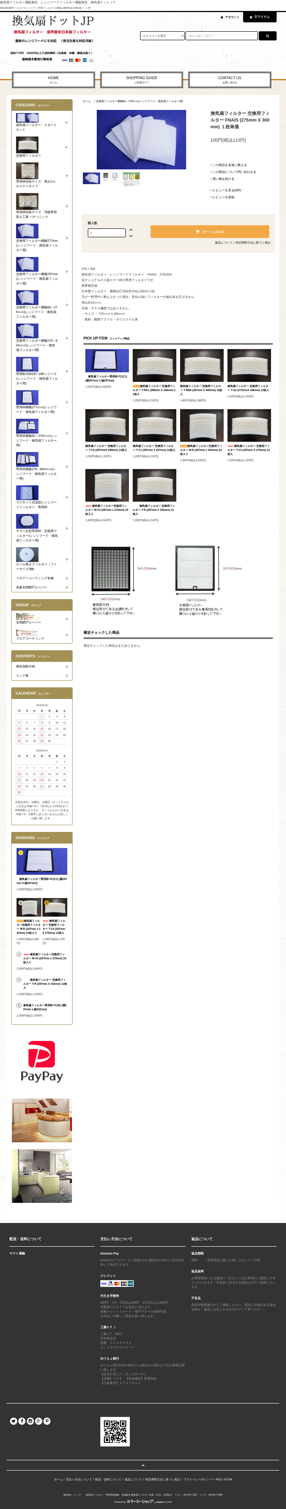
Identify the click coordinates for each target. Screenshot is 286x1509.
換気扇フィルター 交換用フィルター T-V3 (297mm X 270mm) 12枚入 (248, 450)
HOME (53, 80)
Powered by (143, 1502)
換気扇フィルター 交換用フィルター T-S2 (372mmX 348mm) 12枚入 (248, 388)
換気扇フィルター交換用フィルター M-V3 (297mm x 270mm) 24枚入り (106, 510)
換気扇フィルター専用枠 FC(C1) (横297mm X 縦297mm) (106, 378)
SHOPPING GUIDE (142, 80)
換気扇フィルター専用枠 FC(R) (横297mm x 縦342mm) (45, 1007)
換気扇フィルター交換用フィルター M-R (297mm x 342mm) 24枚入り (201, 450)
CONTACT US (230, 80)
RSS (219, 1479)
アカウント (232, 17)
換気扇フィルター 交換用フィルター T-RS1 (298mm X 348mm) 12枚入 (154, 390)
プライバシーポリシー (197, 1479)
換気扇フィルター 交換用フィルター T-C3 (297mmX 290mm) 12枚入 (106, 448)
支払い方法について (79, 1479)
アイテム (259, 17)
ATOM (228, 1479)
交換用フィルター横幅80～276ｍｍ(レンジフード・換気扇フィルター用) (139, 101)
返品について (223, 242)
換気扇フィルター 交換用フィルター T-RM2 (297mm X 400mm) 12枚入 (201, 390)
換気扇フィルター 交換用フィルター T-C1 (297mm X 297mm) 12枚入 (154, 448)
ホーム (87, 101)
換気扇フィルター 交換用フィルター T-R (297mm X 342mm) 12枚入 (154, 510)
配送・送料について (108, 1479)
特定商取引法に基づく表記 (253, 242)
